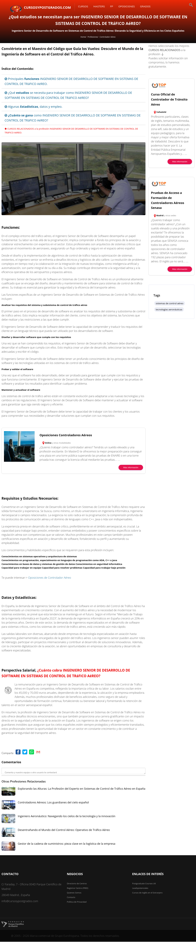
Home (83, 37)
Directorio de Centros (77, 883)
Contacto (71, 897)
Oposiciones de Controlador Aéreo (49, 577)
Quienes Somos (74, 892)
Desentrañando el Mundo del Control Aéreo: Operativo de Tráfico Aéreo (64, 830)
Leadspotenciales (140, 888)
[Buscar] (181, 5)
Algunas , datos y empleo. (33, 107)
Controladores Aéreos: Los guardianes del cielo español (53, 802)
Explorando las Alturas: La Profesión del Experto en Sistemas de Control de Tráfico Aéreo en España (81, 788)
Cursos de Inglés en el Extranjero (147, 892)
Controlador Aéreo (107, 37)
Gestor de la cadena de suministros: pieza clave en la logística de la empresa (66, 843)
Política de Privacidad (77, 901)
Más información (130, 467)
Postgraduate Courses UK (144, 883)
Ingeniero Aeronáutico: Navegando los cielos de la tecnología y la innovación (66, 816)
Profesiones (93, 37)
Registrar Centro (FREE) (77, 888)
